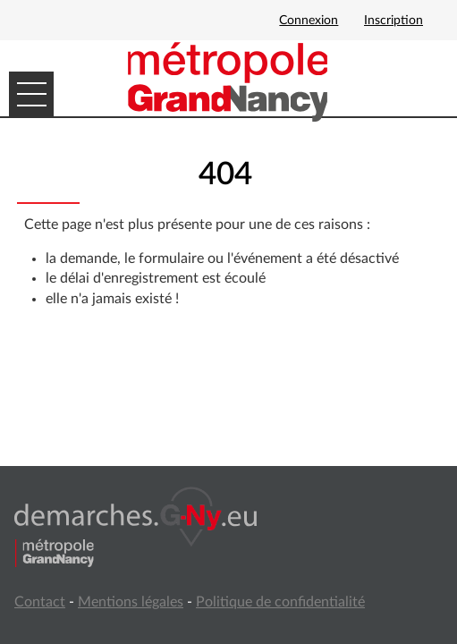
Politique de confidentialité (280, 602)
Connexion (308, 20)
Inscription (393, 20)
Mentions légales (130, 602)
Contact (39, 602)
